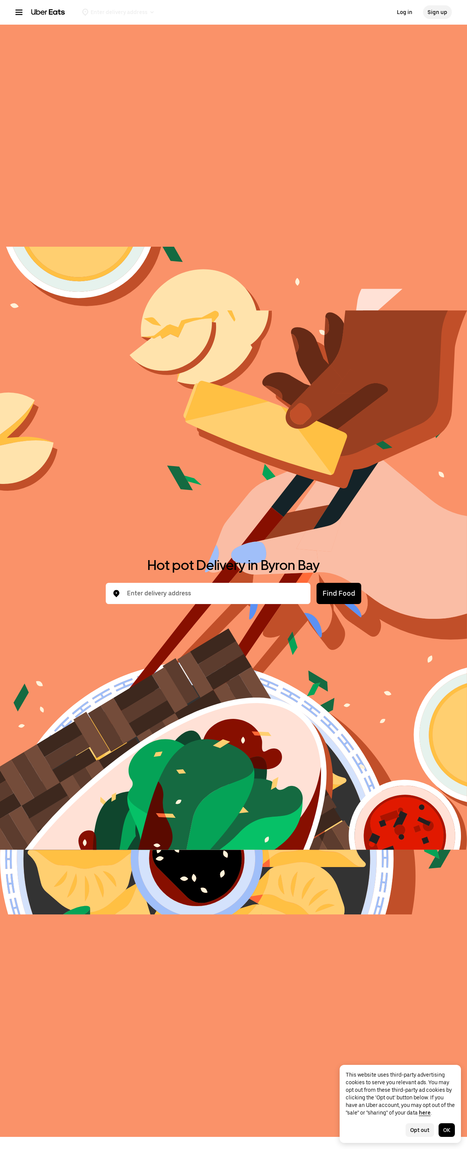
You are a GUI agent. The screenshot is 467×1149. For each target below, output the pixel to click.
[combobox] (214, 593)
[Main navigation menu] (19, 12)
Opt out (419, 1130)
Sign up (437, 12)
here (425, 1113)
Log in (404, 12)
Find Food (339, 593)
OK (446, 1130)
